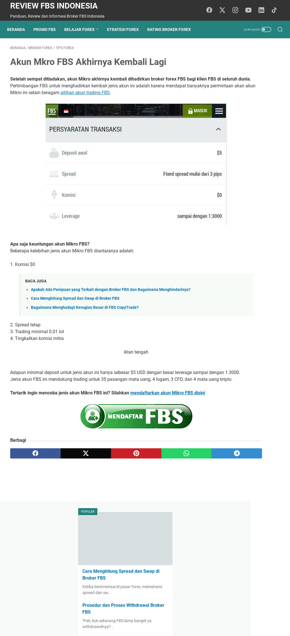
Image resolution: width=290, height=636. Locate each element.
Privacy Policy (145, 615)
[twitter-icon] (225, 10)
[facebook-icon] (212, 10)
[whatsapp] (136, 489)
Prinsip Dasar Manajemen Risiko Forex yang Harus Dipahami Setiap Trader (242, 308)
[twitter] (64, 489)
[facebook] (28, 489)
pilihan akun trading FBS (154, 102)
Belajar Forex (82, 29)
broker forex (265, 452)
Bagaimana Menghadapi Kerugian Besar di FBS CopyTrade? (85, 322)
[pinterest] (100, 489)
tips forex (221, 452)
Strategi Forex (126, 29)
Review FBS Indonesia (54, 5)
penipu (255, 463)
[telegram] (172, 489)
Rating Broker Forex (172, 29)
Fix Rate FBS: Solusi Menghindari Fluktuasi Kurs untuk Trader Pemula (243, 172)
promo (242, 452)
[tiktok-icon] (276, 10)
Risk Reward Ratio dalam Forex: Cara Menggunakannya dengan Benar (247, 385)
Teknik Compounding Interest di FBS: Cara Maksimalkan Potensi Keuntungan (245, 261)
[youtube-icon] (250, 10)
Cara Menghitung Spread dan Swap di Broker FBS (75, 313)
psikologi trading (227, 463)
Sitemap (170, 615)
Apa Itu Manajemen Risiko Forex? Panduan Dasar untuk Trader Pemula (245, 361)
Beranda (19, 29)
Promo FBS (48, 29)
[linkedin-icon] (263, 10)
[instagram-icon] (238, 10)
